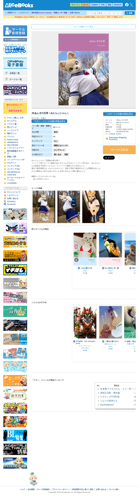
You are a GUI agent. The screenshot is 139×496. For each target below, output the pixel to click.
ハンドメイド (12, 130)
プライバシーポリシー (61, 489)
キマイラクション (85, 346)
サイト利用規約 (43, 489)
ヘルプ (22, 489)
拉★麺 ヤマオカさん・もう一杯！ (116, 389)
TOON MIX (11, 175)
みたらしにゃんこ (122, 122)
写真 (66, 154)
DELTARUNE (12, 145)
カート (86, 5)
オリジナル (12, 121)
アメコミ (11, 137)
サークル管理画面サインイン (15, 40)
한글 (109, 5)
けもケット (12, 163)
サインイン (75, 5)
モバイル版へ (114, 489)
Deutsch (117, 5)
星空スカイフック (110, 344)
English (94, 5)
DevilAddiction (107, 404)
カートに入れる (119, 149)
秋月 (56, 132)
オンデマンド (59, 150)
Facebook (11, 204)
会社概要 (31, 489)
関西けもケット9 (60, 145)
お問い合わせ (75, 13)
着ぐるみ (57, 154)
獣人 (16, 118)
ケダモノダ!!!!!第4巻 (110, 396)
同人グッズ (12, 127)
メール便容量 (110, 134)
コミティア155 (13, 166)
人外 (21, 118)
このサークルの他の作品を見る (119, 114)
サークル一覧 (13, 79)
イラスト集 (12, 124)
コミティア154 (13, 169)
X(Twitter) (11, 201)
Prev (76, 260)
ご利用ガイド (11, 13)
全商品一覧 (12, 73)
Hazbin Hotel (12, 140)
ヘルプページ (24, 13)
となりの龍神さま (109, 400)
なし (56, 141)
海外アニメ (12, 133)
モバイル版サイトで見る (83, 27)
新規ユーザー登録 (60, 13)
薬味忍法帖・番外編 (110, 392)
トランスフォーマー (15, 148)
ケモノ (10, 118)
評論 (9, 157)
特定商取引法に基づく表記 (82, 489)
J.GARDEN (12, 183)
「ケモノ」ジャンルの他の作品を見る (49, 121)
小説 (14, 157)
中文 (103, 5)
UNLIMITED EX (13, 172)
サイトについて (13, 192)
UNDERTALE (12, 142)
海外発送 (41, 13)
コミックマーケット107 (15, 160)
